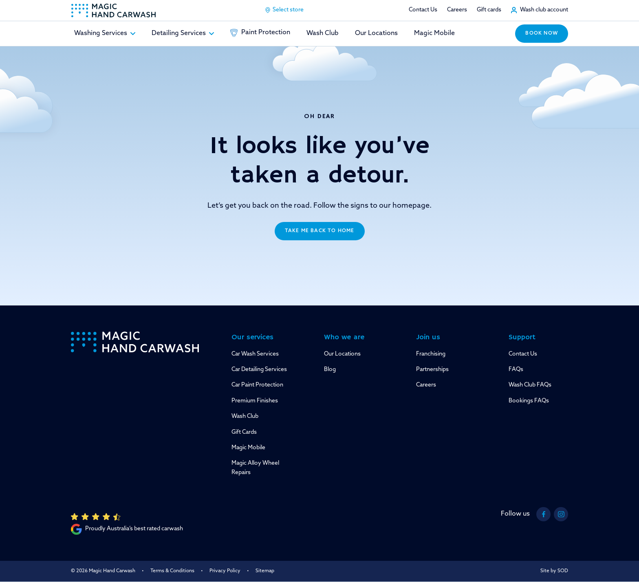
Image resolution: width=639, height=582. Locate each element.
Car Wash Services (255, 354)
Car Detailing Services (259, 370)
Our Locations (376, 33)
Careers (457, 10)
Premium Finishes (254, 401)
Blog (330, 370)
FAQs (516, 370)
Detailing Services (183, 33)
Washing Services (104, 33)
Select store (284, 10)
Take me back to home (320, 230)
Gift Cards (244, 432)
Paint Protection (260, 33)
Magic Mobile (434, 33)
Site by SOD (554, 571)
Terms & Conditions (172, 571)
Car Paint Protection (257, 385)
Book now (541, 33)
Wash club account (544, 10)
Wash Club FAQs (530, 385)
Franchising (430, 354)
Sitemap (265, 571)
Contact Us (423, 10)
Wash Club (322, 33)
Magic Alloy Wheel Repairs (255, 467)
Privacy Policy (224, 571)
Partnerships (432, 370)
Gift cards (489, 10)
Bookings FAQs (529, 401)
